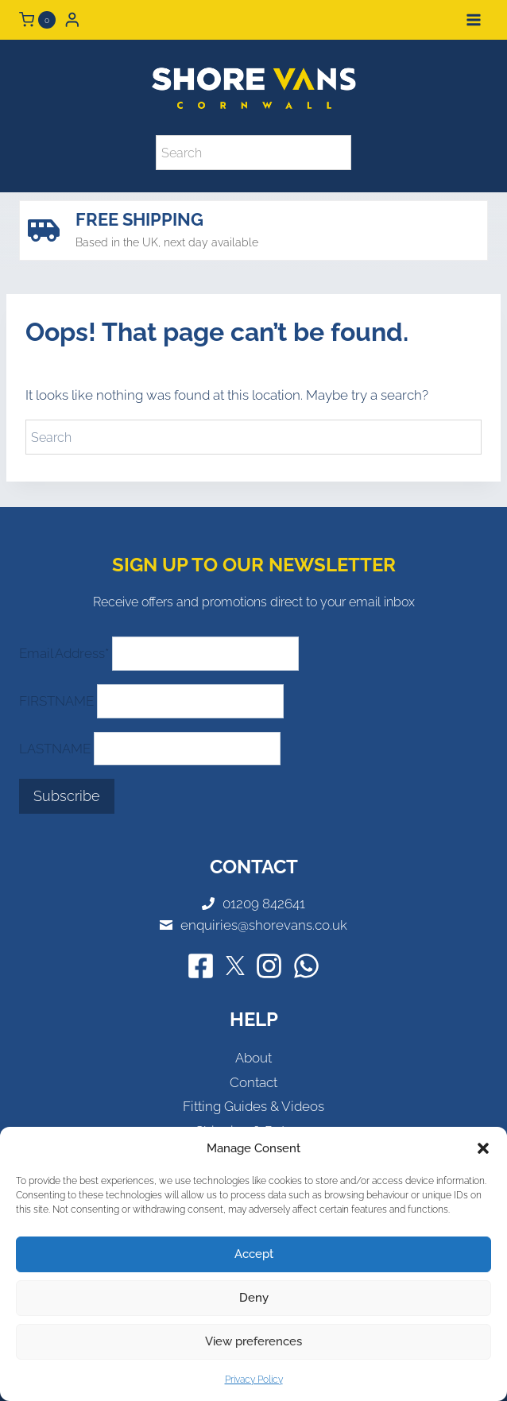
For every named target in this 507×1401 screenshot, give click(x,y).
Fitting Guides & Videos (253, 1106)
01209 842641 (264, 903)
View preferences (253, 1341)
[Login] (72, 19)
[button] (483, 1148)
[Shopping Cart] (37, 20)
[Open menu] (473, 19)
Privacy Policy (254, 1379)
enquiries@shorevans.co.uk (263, 925)
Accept (253, 1254)
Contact (253, 1082)
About (253, 1058)
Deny (254, 1298)
